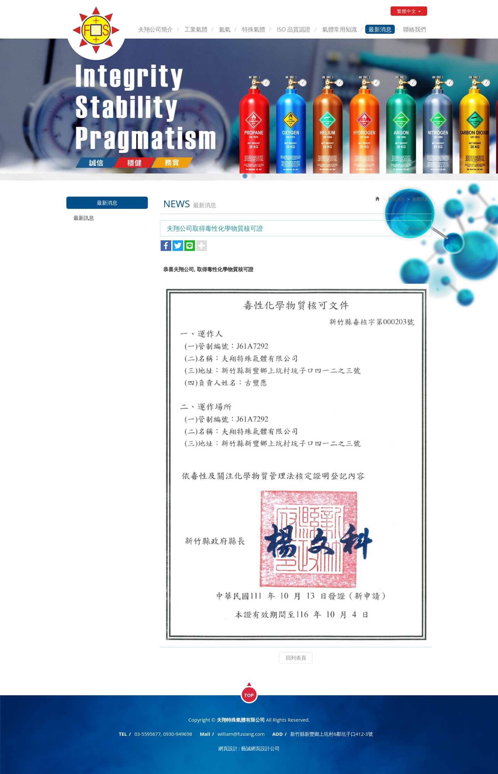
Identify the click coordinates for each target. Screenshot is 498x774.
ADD (278, 734)
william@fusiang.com (241, 734)
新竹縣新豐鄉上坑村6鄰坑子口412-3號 (331, 734)
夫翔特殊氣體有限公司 (96, 30)
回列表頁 (296, 657)
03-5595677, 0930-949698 (163, 734)
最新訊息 (83, 217)
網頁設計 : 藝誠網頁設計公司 (249, 748)
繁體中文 (409, 11)
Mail (205, 734)
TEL (123, 734)
